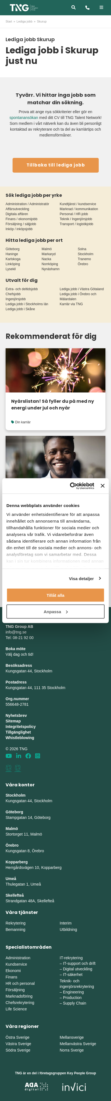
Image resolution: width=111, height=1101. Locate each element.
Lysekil (11, 269)
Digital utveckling (77, 969)
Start (9, 21)
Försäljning (15, 990)
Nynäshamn (50, 269)
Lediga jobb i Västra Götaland (82, 289)
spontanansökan (23, 117)
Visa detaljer (81, 578)
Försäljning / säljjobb (21, 224)
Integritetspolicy (21, 726)
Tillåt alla (55, 595)
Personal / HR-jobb (74, 214)
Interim (66, 923)
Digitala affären (17, 214)
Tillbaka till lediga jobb (55, 165)
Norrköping (50, 264)
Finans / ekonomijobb (21, 219)
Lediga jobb (24, 21)
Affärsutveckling (17, 209)
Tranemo (84, 259)
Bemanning (15, 929)
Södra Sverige (18, 1050)
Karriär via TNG (71, 304)
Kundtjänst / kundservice (78, 204)
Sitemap (13, 721)
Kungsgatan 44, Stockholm (29, 671)
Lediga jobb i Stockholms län (27, 304)
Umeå (11, 878)
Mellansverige (72, 1037)
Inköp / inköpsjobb (19, 229)
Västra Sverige (18, 1044)
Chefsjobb (13, 294)
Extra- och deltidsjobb (22, 289)
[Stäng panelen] (103, 486)
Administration (18, 958)
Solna (82, 249)
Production (72, 997)
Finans (11, 977)
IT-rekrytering (71, 958)
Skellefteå (15, 895)
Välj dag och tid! (19, 654)
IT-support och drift (79, 963)
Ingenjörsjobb (16, 299)
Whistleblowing (20, 737)
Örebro (83, 264)
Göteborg (13, 249)
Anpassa (56, 611)
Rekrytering (16, 923)
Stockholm (85, 254)
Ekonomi (13, 970)
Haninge (12, 254)
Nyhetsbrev (16, 715)
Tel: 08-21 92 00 (19, 637)
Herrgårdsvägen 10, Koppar (30, 867)
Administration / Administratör (27, 204)
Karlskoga (13, 259)
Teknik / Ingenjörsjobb (76, 219)
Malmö (47, 249)
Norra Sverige (72, 1050)
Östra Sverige (18, 1037)
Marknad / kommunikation (79, 209)
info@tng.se (16, 632)
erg (59, 867)
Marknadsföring (19, 996)
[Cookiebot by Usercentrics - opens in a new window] (71, 485)
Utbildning (68, 929)
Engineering (73, 992)
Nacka (46, 259)
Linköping (13, 264)
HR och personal (20, 983)
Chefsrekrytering (20, 1002)
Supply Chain (74, 1003)
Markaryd (49, 254)
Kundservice (16, 964)
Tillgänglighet (18, 732)
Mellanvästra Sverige (78, 1044)
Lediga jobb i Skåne (20, 309)
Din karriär (22, 422)
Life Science (16, 1009)
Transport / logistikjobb (76, 224)
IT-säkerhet (73, 974)
